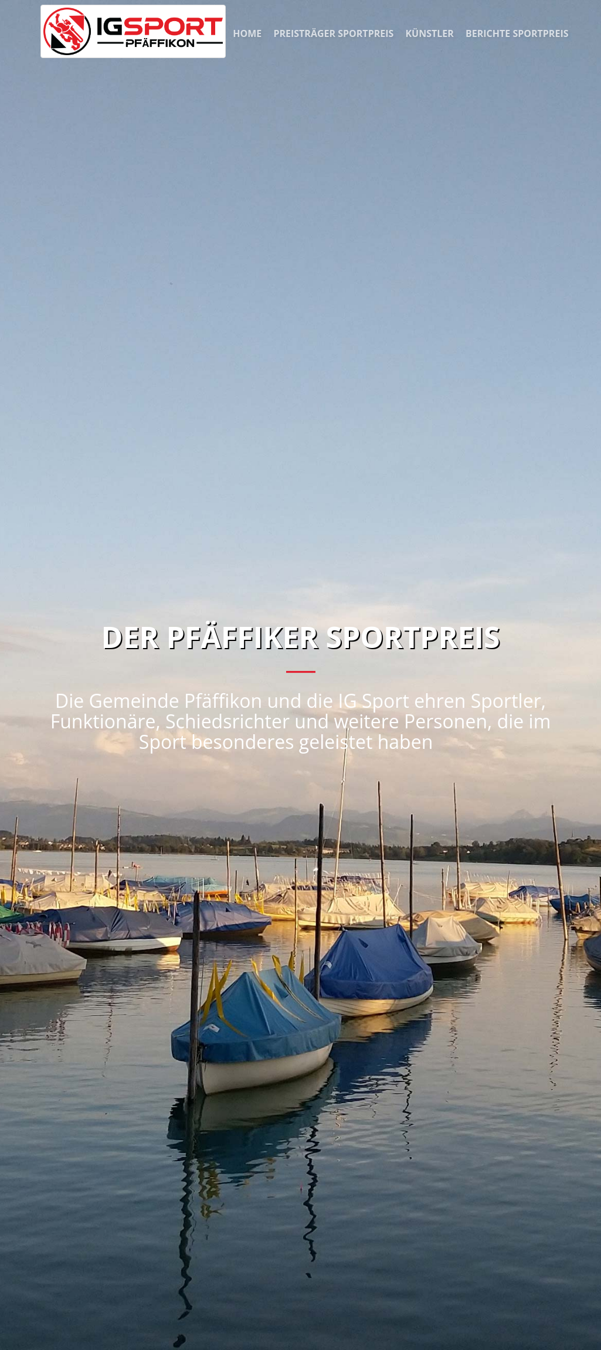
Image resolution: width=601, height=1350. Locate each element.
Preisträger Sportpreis (334, 33)
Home (248, 33)
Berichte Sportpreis (517, 33)
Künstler (430, 33)
